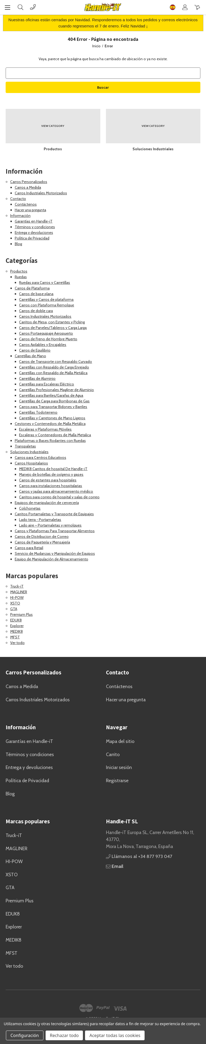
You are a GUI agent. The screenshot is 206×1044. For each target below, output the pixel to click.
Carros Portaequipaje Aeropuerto (46, 333)
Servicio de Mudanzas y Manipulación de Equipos (55, 553)
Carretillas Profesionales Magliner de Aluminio (56, 389)
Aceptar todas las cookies (114, 1035)
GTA (13, 608)
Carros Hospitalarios (31, 463)
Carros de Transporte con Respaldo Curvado (55, 361)
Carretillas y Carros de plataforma (46, 299)
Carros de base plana (36, 293)
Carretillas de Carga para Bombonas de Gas (54, 401)
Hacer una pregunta (30, 210)
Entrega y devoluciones (34, 232)
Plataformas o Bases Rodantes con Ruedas (50, 440)
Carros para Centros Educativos (40, 457)
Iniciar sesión (119, 767)
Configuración (24, 1035)
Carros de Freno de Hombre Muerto (48, 339)
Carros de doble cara (36, 310)
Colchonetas (30, 508)
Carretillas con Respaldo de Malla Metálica (53, 372)
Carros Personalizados (28, 181)
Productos (18, 271)
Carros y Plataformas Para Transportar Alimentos (55, 530)
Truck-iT (17, 586)
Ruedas (21, 276)
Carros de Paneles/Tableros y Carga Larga (53, 327)
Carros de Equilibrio (34, 350)
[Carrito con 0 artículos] (197, 7)
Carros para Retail (29, 547)
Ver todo (17, 642)
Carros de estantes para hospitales (47, 480)
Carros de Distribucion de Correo (42, 536)
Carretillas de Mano (30, 355)
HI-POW (17, 597)
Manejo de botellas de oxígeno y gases (51, 474)
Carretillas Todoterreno (38, 412)
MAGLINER (18, 591)
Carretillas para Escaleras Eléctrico (46, 384)
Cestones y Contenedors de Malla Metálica (50, 423)
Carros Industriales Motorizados (41, 193)
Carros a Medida (28, 187)
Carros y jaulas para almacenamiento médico (56, 491)
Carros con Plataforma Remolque (46, 305)
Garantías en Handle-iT (34, 221)
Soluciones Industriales (29, 451)
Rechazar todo (64, 1035)
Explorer (17, 625)
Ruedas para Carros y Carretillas (44, 282)
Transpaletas (25, 446)
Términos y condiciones (35, 226)
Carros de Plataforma (32, 288)
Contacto (18, 198)
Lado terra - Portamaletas (40, 519)
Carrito (113, 754)
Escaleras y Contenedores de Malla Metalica (55, 434)
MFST (15, 637)
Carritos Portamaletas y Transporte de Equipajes (54, 514)
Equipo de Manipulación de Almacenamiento (51, 559)
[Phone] (33, 7)
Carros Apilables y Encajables (42, 344)
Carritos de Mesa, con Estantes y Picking (52, 322)
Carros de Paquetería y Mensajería (42, 542)
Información (20, 215)
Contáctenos (26, 204)
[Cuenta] (185, 7)
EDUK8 (16, 620)
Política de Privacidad (32, 238)
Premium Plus (21, 614)
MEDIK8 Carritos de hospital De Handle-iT (53, 468)
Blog (18, 243)
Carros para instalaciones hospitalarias (50, 485)
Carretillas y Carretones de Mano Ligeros (52, 418)
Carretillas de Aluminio (37, 378)
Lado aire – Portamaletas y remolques (50, 525)
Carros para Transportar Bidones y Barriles (53, 406)
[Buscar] (20, 7)
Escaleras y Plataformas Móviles (45, 429)
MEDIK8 (16, 631)
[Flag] (172, 7)
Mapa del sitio (120, 741)
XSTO (15, 603)
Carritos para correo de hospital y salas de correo (59, 497)
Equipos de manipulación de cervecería (47, 502)
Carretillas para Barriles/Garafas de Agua (51, 395)
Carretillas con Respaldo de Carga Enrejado (54, 367)
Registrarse (117, 780)
